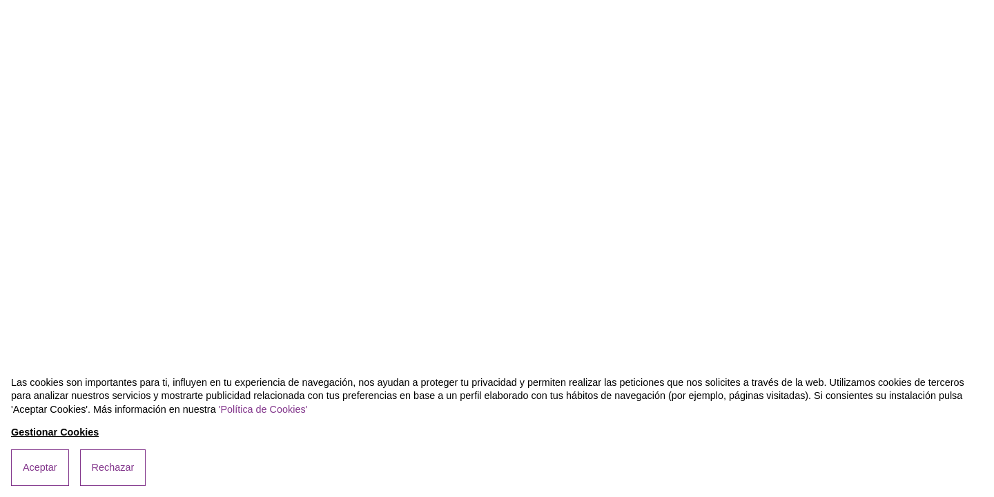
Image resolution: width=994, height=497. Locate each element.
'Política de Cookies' (263, 409)
